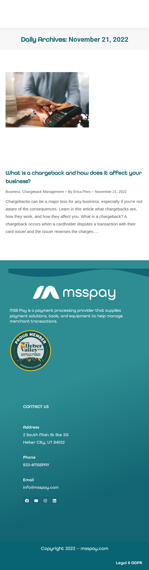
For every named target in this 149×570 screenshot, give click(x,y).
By (79, 192)
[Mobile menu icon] (140, 13)
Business (13, 192)
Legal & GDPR (129, 562)
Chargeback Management (43, 192)
